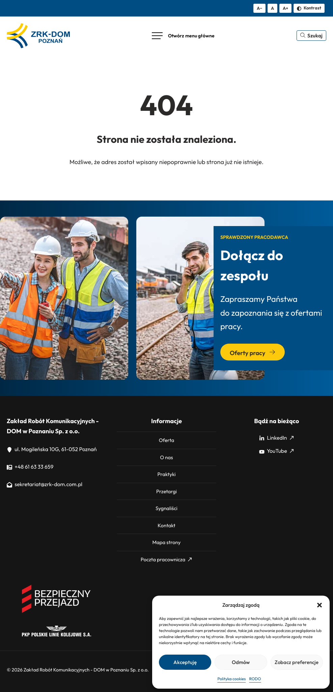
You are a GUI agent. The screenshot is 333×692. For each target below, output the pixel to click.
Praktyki (166, 474)
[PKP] (56, 634)
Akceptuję (185, 662)
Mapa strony (166, 542)
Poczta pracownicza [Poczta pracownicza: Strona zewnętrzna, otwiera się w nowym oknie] (166, 559)
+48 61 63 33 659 (30, 467)
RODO (255, 679)
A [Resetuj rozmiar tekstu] (272, 8)
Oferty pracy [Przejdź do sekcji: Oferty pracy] (252, 353)
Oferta (166, 440)
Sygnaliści (166, 508)
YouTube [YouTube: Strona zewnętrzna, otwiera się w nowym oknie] (276, 451)
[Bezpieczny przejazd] (56, 611)
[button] (319, 605)
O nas (166, 457)
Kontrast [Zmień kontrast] (309, 7)
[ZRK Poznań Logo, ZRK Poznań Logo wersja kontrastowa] (38, 35)
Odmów (241, 662)
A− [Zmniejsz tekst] (259, 8)
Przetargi (166, 491)
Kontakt (166, 525)
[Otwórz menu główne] (183, 35)
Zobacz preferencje (296, 662)
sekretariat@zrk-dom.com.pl (45, 484)
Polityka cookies (231, 679)
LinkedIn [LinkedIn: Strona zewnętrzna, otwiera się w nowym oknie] (276, 438)
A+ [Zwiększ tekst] (285, 8)
